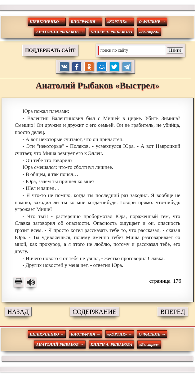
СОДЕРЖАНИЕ (95, 311)
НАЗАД (18, 311)
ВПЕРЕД (172, 311)
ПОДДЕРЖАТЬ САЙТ (50, 50)
